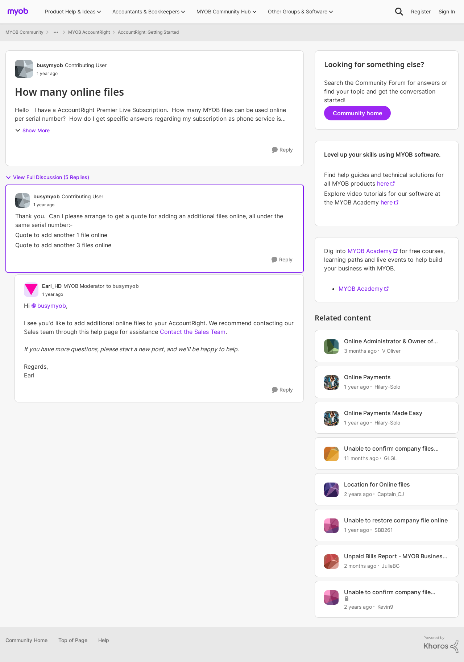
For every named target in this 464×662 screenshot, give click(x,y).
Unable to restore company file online (396, 520)
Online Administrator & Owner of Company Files (388, 341)
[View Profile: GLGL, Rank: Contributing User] (331, 454)
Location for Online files (377, 484)
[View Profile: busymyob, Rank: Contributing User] (24, 69)
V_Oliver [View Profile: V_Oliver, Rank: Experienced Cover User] (391, 351)
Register (421, 11)
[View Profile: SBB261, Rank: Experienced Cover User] (331, 525)
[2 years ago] (358, 494)
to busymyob (122, 286)
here (383, 183)
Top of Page (72, 640)
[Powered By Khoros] (441, 644)
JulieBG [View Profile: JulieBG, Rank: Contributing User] (390, 566)
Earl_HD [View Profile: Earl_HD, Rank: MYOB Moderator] (52, 286)
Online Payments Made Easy (383, 413)
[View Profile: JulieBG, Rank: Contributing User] (331, 561)
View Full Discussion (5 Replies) (47, 177)
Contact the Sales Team (192, 331)
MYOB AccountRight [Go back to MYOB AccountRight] (89, 32)
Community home (357, 113)
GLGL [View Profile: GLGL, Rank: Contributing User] (390, 458)
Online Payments (367, 377)
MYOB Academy (370, 251)
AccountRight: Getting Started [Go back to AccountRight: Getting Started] (148, 32)
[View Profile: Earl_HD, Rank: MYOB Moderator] (31, 289)
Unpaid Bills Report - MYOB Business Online (395, 556)
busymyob (51, 305)
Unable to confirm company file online (387, 592)
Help (103, 640)
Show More (32, 130)
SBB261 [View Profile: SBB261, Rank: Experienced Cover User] (383, 530)
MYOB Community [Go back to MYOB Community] (24, 32)
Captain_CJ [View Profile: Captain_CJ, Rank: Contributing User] (390, 494)
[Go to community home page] (17, 11)
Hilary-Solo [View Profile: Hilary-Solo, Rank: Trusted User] (387, 387)
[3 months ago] (360, 351)
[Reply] (282, 150)
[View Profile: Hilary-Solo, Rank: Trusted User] (331, 382)
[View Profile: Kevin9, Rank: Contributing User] (331, 597)
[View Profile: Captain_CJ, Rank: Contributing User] (331, 490)
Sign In (447, 11)
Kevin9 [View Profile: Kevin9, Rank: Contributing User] (385, 606)
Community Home (26, 640)
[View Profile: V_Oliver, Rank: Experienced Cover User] (331, 346)
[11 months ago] (361, 458)
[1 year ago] (356, 386)
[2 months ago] (360, 566)
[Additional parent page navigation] (55, 32)
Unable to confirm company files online (389, 448)
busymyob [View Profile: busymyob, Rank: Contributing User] (50, 65)
